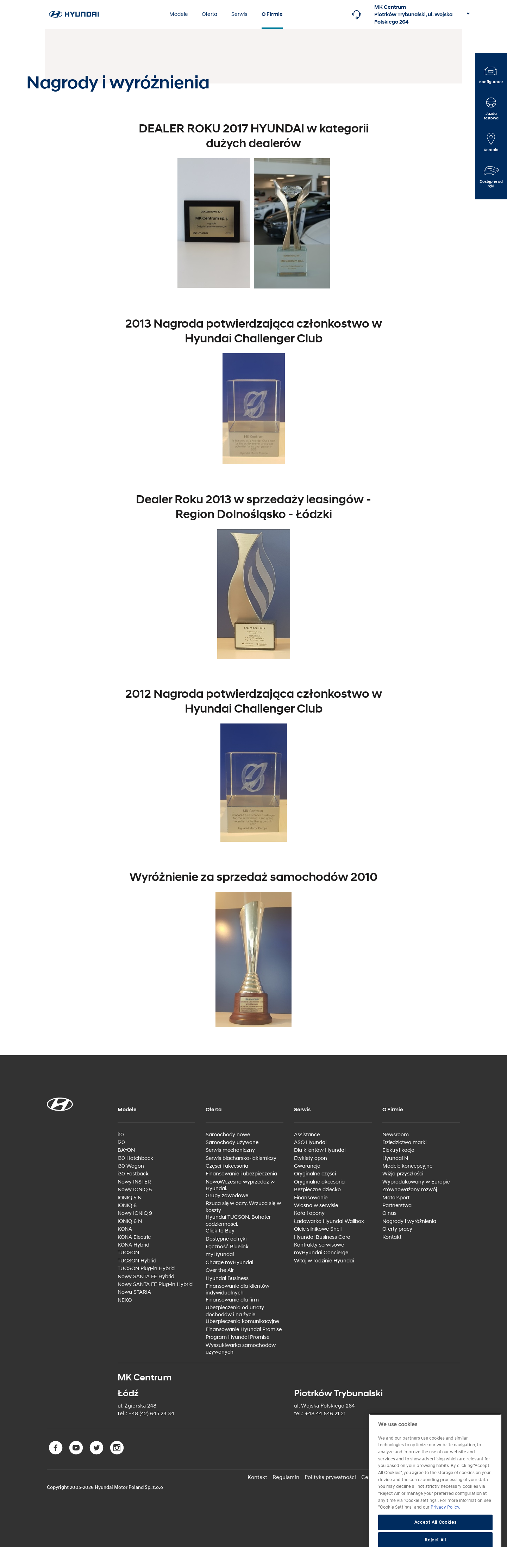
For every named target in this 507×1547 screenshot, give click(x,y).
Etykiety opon (310, 1158)
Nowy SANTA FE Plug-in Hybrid (155, 1284)
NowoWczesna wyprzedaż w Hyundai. (240, 1185)
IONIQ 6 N (130, 1221)
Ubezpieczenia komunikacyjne (242, 1321)
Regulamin (286, 1477)
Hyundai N (395, 1158)
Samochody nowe (228, 1134)
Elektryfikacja (398, 1150)
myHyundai (220, 1254)
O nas (389, 1213)
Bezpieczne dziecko (317, 1189)
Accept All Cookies (435, 1537)
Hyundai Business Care (322, 1237)
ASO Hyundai (310, 1142)
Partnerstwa (397, 1205)
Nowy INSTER (134, 1182)
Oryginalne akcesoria (319, 1182)
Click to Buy (220, 1231)
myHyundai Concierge (321, 1252)
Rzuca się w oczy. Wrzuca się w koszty (243, 1207)
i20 (121, 1142)
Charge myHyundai (229, 1262)
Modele (178, 14)
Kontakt (391, 1237)
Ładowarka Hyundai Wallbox (329, 1221)
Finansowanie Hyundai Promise (244, 1329)
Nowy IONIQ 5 (135, 1189)
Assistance (307, 1134)
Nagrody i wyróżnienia (409, 1221)
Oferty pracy (397, 1229)
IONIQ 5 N (130, 1197)
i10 (121, 1134)
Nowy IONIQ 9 (135, 1213)
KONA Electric (134, 1237)
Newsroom (395, 1134)
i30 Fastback (133, 1173)
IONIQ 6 (127, 1205)
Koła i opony (309, 1213)
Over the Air (220, 1270)
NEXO (125, 1300)
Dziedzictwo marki (404, 1142)
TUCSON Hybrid (137, 1260)
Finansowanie (310, 1197)
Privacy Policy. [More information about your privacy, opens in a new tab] (445, 1523)
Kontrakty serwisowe (319, 1245)
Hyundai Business (227, 1278)
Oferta (209, 14)
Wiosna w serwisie (316, 1205)
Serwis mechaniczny (230, 1150)
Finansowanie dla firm (232, 1300)
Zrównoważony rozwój (409, 1189)
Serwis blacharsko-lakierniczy (241, 1158)
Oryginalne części (315, 1173)
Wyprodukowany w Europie (416, 1182)
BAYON (126, 1150)
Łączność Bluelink (227, 1246)
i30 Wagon (131, 1166)
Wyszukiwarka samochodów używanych (241, 1349)
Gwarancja (307, 1166)
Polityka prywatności (330, 1477)
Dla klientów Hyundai (319, 1150)
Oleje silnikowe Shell (318, 1229)
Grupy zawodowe (227, 1195)
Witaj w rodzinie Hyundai (324, 1260)
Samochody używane (232, 1142)
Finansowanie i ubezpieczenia (241, 1173)
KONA (125, 1229)
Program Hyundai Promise (237, 1337)
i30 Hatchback (135, 1158)
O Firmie (272, 14)
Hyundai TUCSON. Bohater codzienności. (238, 1221)
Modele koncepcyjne (407, 1166)
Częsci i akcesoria (227, 1166)
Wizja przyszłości (402, 1173)
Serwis (239, 14)
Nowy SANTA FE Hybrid (146, 1276)
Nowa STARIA (134, 1292)
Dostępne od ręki (226, 1239)
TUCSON (128, 1252)
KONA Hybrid (133, 1245)
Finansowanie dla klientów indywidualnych (237, 1290)
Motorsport (395, 1197)
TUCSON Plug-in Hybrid (146, 1268)
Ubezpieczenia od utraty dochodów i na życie (235, 1311)
